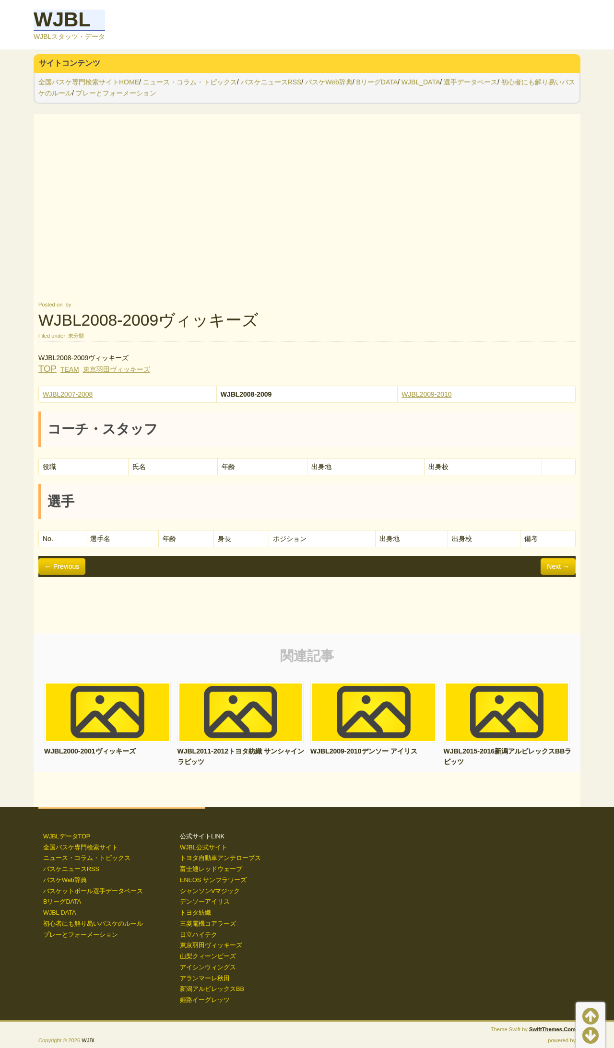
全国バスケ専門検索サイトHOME (88, 82)
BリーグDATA (377, 82)
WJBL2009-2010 (426, 394)
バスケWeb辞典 (329, 82)
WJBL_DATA (420, 82)
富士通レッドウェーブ (211, 869)
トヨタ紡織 (195, 912)
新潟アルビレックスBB (212, 989)
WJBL (62, 19)
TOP (47, 369)
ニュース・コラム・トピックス (190, 82)
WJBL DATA (59, 912)
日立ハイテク (198, 934)
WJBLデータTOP (66, 836)
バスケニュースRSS (271, 82)
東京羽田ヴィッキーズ (116, 369)
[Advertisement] (307, 207)
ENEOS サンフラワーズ (213, 880)
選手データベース (470, 82)
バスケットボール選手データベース (93, 891)
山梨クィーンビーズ (208, 956)
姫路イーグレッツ (205, 1000)
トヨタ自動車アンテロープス (220, 858)
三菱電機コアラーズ (208, 923)
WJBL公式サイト (203, 847)
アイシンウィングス (208, 967)
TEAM (69, 369)
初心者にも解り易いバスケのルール (93, 923)
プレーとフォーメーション (116, 93)
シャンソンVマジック (210, 891)
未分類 (76, 336)
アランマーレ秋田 (205, 978)
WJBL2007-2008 (68, 394)
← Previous (62, 566)
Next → (558, 566)
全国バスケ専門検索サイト (80, 847)
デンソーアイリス (205, 901)
